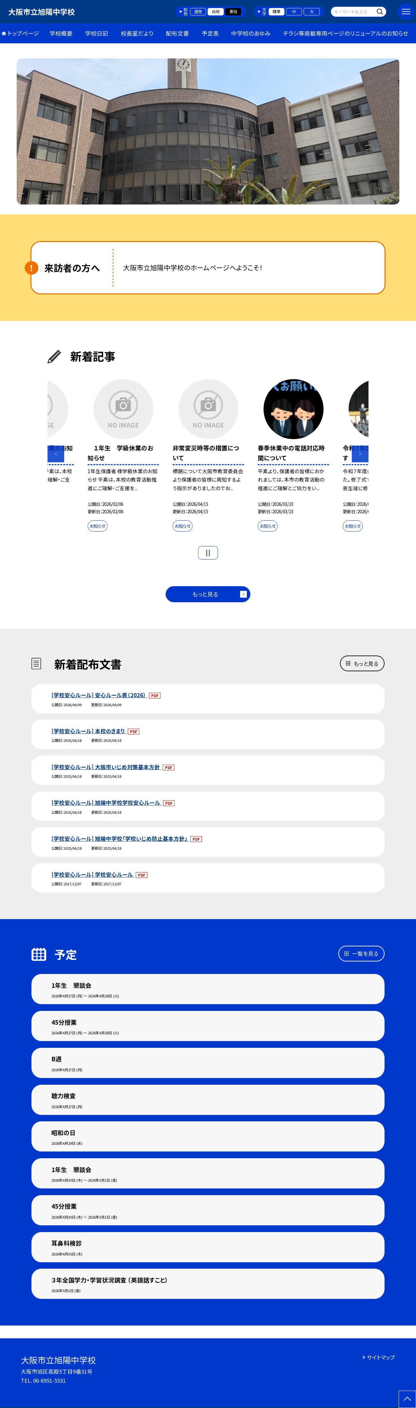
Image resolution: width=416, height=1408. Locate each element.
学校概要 (61, 33)
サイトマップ (381, 1357)
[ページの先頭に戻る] (407, 1399)
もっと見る (205, 594)
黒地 (233, 11)
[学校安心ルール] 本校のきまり (88, 731)
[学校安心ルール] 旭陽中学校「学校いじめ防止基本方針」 (120, 838)
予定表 (210, 33)
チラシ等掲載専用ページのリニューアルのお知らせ (345, 33)
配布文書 (177, 33)
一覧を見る (365, 953)
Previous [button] (56, 454)
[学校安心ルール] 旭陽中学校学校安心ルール (106, 802)
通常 (198, 11)
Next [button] (360, 454)
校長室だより (137, 33)
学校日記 (96, 33)
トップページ (23, 33)
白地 (216, 11)
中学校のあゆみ (251, 33)
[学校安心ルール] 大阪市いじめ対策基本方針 (106, 767)
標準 (276, 11)
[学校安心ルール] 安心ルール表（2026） (99, 695)
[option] (208, 131)
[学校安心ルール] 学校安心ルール (92, 874)
